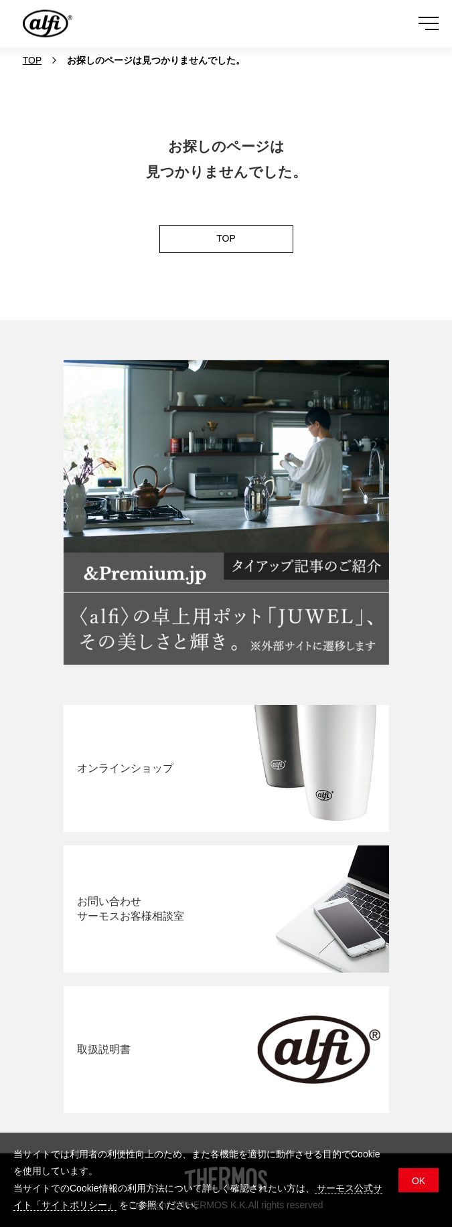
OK (418, 1180)
